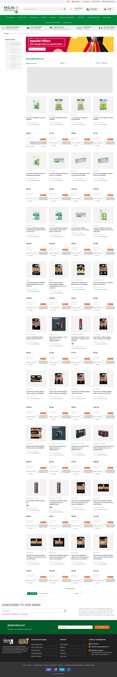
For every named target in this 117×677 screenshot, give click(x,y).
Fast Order (86, 1)
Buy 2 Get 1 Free (22, 17)
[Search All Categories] (45, 9)
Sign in (91, 10)
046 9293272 (79, 8)
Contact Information (97, 640)
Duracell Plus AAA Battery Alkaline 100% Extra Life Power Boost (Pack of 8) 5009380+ (103, 557)
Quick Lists (96, 1)
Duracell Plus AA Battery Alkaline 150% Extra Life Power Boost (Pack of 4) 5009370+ (80, 502)
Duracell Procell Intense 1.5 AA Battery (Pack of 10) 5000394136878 (58, 338)
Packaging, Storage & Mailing (66, 17)
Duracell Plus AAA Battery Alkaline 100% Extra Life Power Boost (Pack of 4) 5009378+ (80, 557)
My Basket (62, 647)
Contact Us (60, 665)
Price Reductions (34, 17)
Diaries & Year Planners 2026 (53, 22)
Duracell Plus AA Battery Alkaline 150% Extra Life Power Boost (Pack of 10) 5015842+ (36, 557)
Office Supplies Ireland (108, 1)
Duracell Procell (53, 334)
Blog (68, 1)
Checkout (62, 650)
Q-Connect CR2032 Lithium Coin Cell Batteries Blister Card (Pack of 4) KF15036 (103, 229)
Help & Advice (63, 656)
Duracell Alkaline (30, 334)
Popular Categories (39, 640)
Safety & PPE (80, 17)
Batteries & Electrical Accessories (28, 33)
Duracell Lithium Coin (76, 280)
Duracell (28, 280)
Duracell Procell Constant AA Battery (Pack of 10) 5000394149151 (57, 448)
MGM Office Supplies (36, 656)
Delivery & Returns (38, 665)
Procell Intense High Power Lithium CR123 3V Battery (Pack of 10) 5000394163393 (103, 448)
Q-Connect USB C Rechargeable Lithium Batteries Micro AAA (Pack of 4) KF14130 (58, 229)
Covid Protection (67, 22)
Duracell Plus (96, 334)
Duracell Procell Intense (77, 334)
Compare (42, 146)
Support (63, 640)
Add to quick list (30, 146)
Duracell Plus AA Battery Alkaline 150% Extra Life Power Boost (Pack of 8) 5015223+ (103, 502)
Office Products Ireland (37, 647)
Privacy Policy (53, 665)
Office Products (10, 17)
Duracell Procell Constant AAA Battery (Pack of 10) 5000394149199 (80, 448)
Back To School (107, 17)
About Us (30, 665)
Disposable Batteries (35, 124)
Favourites (76, 1)
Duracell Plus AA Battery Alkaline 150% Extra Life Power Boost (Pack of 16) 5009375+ (58, 557)
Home (6, 33)
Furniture (43, 17)
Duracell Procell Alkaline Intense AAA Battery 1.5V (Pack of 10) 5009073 (80, 338)
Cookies (46, 665)
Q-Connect (29, 115)
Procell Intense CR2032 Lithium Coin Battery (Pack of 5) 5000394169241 (58, 502)
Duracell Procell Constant (56, 443)
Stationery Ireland (35, 650)
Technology (52, 17)
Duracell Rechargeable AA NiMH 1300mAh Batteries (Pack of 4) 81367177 (35, 284)
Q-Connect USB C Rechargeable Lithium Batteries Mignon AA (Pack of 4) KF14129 (36, 229)
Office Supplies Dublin (36, 653)
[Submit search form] (65, 9)
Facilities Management (94, 17)
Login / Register (64, 644)
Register (97, 10)
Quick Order (63, 653)
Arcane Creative (61, 673)
